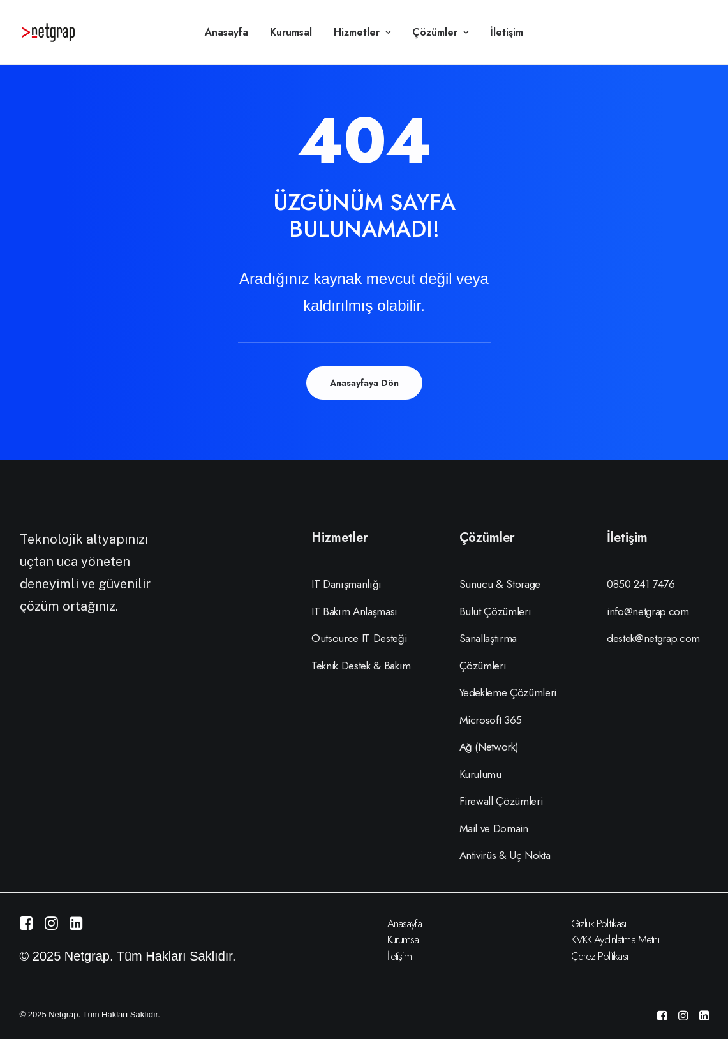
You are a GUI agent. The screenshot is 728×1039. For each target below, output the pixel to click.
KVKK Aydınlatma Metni (615, 939)
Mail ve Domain (493, 828)
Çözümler (440, 32)
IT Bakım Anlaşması (354, 611)
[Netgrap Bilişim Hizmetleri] (48, 32)
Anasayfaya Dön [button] (364, 383)
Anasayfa (226, 32)
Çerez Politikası (599, 956)
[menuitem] (226, 32)
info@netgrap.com (648, 611)
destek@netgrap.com (653, 638)
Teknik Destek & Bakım (361, 665)
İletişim (506, 32)
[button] (26, 925)
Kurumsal (291, 32)
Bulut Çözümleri (495, 611)
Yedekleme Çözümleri (508, 692)
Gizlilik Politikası (599, 923)
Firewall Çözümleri (501, 801)
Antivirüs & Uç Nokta (505, 855)
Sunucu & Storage (500, 584)
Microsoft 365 (491, 720)
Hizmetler (362, 32)
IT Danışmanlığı (346, 584)
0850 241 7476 (641, 584)
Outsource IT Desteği (358, 638)
